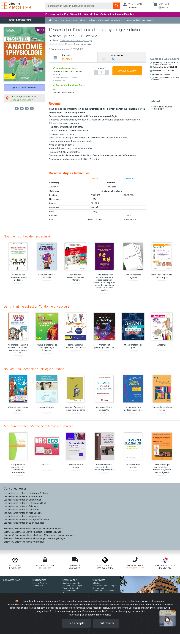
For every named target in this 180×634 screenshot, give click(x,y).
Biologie (38, 528)
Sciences (8, 528)
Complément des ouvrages (104, 586)
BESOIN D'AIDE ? (70, 580)
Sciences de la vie (23, 528)
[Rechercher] (79, 6)
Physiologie (40, 538)
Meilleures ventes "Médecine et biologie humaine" (38, 426)
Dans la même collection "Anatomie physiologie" (37, 306)
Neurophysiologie (56, 538)
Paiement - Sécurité (71, 588)
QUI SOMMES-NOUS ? (12, 580)
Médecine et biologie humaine (59, 535)
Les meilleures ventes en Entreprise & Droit (25, 503)
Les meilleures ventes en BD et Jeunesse (24, 523)
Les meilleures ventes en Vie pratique (22, 516)
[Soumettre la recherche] (116, 6)
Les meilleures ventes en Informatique (23, 496)
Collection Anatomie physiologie (76, 40)
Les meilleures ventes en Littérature (21, 509)
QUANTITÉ (101, 68)
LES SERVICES (99, 580)
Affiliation (97, 583)
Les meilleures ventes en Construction (22, 499)
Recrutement (98, 588)
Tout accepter (76, 623)
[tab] (73, 57)
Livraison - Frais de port (72, 586)
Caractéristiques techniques (161, 107)
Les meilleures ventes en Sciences (21, 506)
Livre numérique (69, 591)
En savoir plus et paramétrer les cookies (90, 614)
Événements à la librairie (103, 591)
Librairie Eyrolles (40, 583)
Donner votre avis (82, 44)
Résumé (155, 101)
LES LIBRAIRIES (39, 580)
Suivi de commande (71, 583)
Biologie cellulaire (52, 532)
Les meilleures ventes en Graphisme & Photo (26, 493)
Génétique (39, 542)
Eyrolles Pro (38, 586)
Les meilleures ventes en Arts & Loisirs (23, 513)
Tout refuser (106, 623)
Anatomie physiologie (111, 191)
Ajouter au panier (127, 70)
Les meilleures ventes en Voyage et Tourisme (26, 519)
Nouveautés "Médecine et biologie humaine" (34, 369)
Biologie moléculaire (54, 528)
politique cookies (91, 601)
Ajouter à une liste (24, 87)
